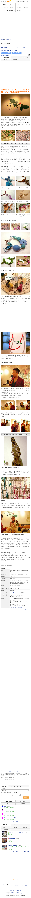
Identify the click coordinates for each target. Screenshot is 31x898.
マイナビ (23, 1)
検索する (26, 797)
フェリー (23, 803)
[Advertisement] (15, 21)
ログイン (18, 1)
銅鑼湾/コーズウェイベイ (9, 48)
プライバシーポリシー (12, 894)
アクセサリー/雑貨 (21, 48)
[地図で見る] (13, 607)
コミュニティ (12, 10)
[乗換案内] (19, 607)
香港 (2, 48)
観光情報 (26, 7)
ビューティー (5, 7)
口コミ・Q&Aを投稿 (5, 52)
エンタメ (19, 7)
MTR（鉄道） (23, 801)
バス (8, 803)
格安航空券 (19, 10)
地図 (15, 57)
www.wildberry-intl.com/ (15, 592)
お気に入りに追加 (5, 55)
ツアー (22, 892)
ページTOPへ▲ (26, 567)
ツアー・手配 (5, 10)
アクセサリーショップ (11, 771)
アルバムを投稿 (16, 52)
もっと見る (15, 821)
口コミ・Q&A (25, 57)
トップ (4, 4)
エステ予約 (12, 786)
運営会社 (12, 890)
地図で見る (26, 851)
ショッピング (26, 4)
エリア (11, 4)
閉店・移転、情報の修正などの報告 (9, 50)
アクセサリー (19, 771)
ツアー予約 (19, 786)
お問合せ (22, 894)
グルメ (19, 4)
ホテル (11, 7)
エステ (17, 892)
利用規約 (19, 890)
